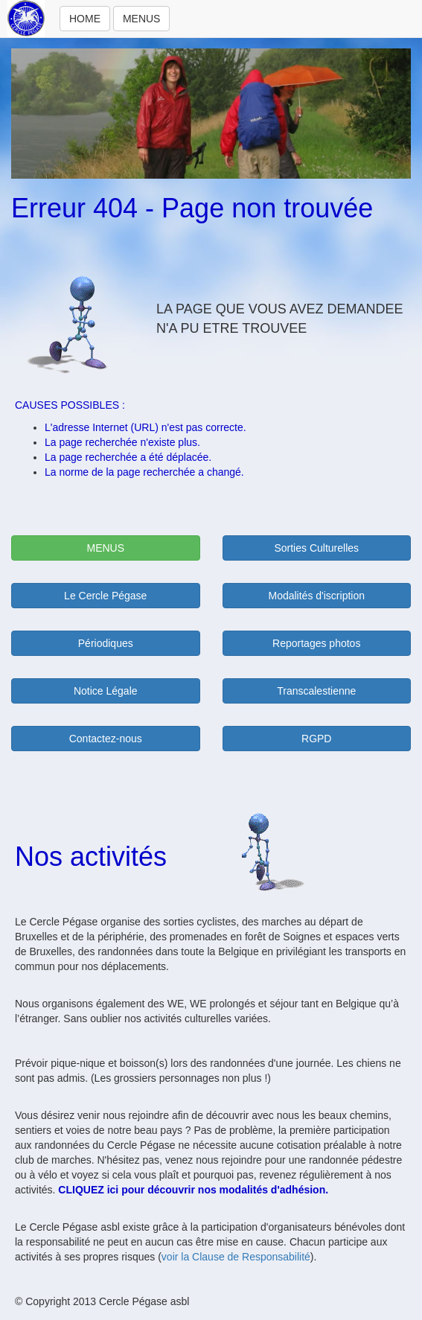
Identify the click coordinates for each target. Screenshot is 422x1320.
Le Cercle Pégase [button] (105, 596)
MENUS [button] (142, 19)
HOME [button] (84, 19)
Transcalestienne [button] (316, 691)
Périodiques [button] (105, 643)
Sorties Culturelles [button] (316, 548)
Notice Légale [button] (106, 691)
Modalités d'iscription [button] (316, 596)
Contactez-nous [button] (105, 739)
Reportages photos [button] (316, 643)
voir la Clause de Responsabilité (236, 1257)
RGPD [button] (316, 739)
